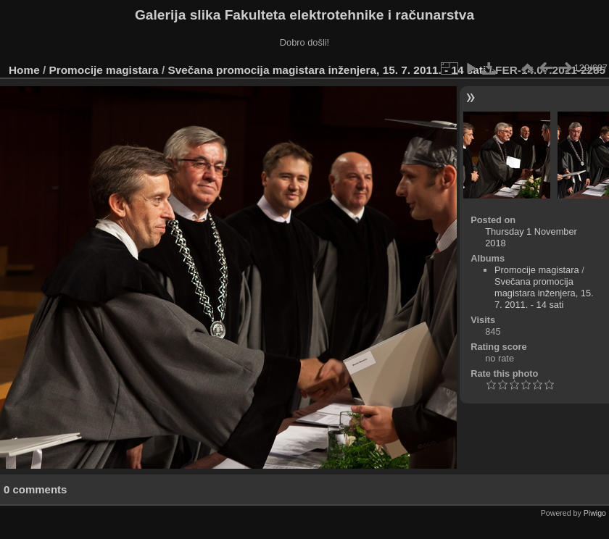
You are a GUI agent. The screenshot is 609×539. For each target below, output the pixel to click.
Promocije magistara (104, 70)
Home (24, 70)
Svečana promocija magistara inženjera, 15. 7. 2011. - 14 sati (326, 70)
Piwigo (595, 513)
